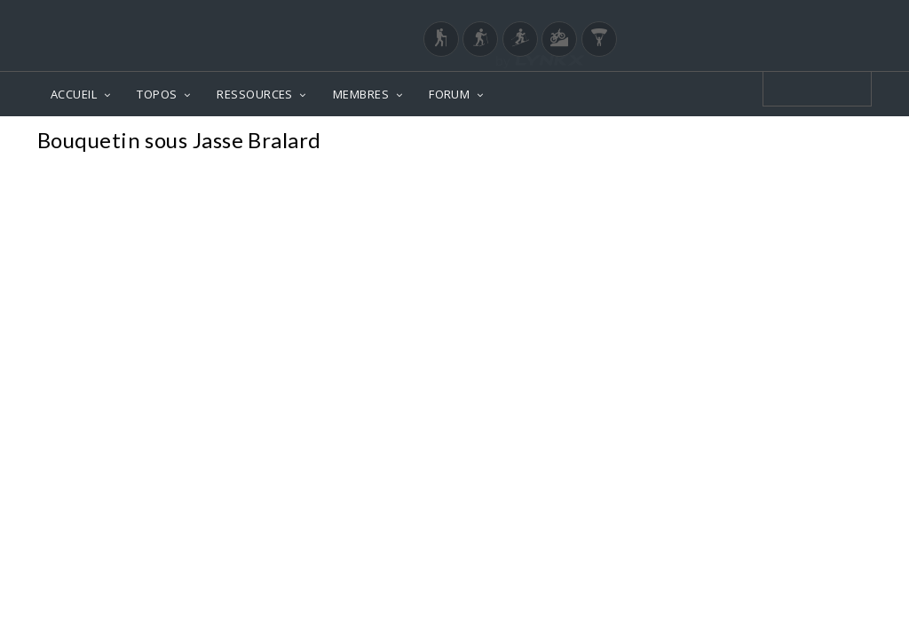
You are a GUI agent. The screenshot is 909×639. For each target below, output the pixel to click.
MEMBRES (361, 94)
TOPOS (157, 94)
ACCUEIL (74, 94)
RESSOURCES (255, 94)
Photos (837, 142)
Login (779, 17)
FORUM (449, 94)
